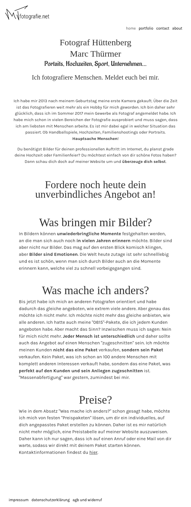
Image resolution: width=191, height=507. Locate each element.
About (177, 28)
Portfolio (146, 28)
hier (93, 452)
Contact (162, 28)
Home (131, 28)
